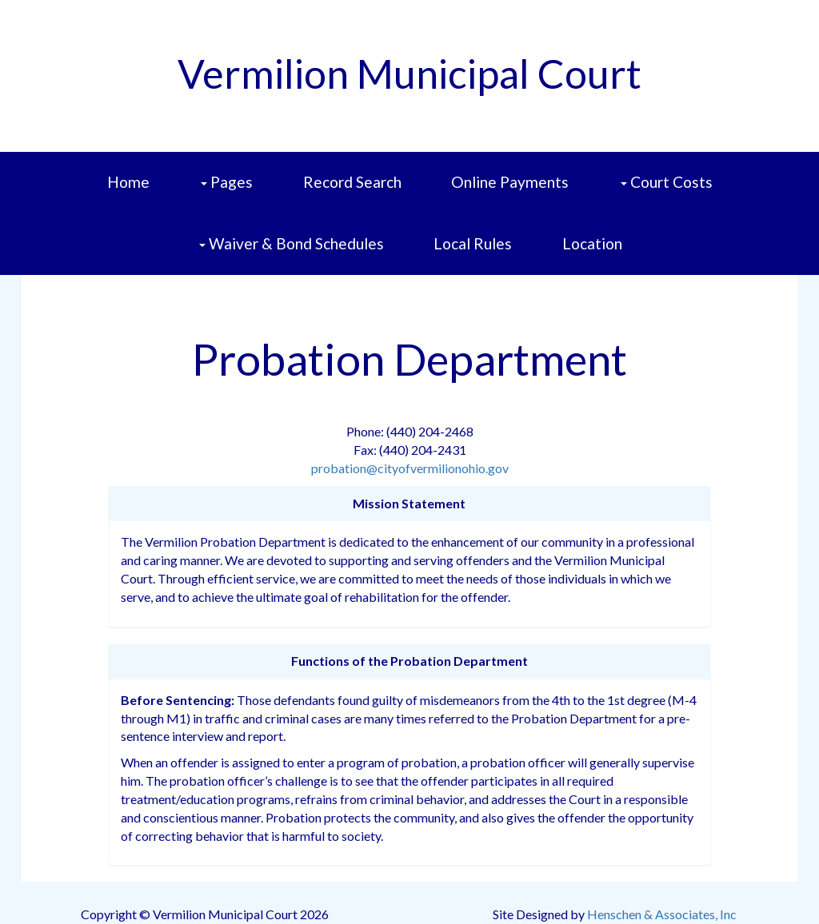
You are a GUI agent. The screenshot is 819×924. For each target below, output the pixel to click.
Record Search (352, 182)
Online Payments (510, 182)
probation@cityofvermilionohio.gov (410, 468)
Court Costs (668, 193)
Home (128, 182)
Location (592, 243)
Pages (228, 193)
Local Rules (472, 243)
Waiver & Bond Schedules (293, 254)
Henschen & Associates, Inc (662, 914)
